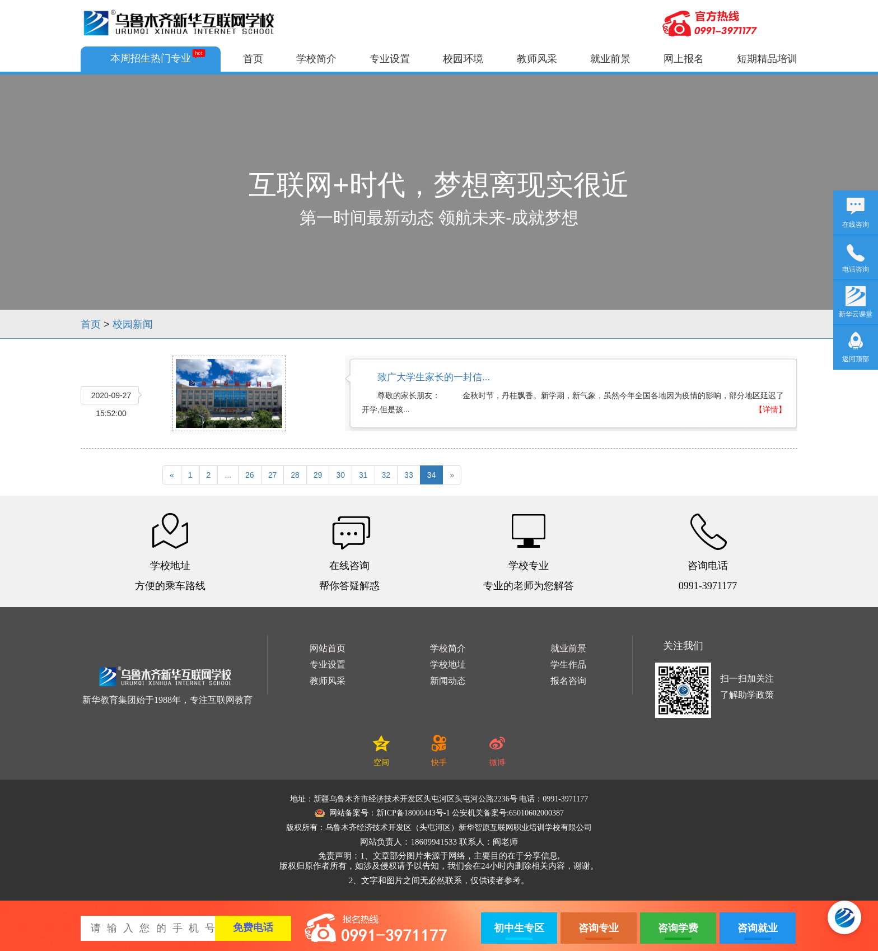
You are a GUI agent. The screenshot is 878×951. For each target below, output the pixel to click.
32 (386, 474)
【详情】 (770, 409)
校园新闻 (133, 324)
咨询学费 (678, 928)
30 (340, 474)
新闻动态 (448, 681)
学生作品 (568, 664)
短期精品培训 (767, 58)
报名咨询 (568, 681)
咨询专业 (598, 928)
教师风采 (537, 58)
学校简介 (316, 58)
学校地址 (448, 664)
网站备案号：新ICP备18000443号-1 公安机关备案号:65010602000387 (439, 813)
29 (318, 474)
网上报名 (684, 58)
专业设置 (390, 58)
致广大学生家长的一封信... (433, 377)
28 (295, 474)
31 (363, 474)
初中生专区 (519, 928)
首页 (253, 58)
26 (249, 474)
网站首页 (327, 648)
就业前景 (610, 58)
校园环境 (463, 58)
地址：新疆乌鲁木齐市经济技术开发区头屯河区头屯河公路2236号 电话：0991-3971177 (439, 799)
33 (408, 474)
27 (272, 474)
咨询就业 (757, 928)
